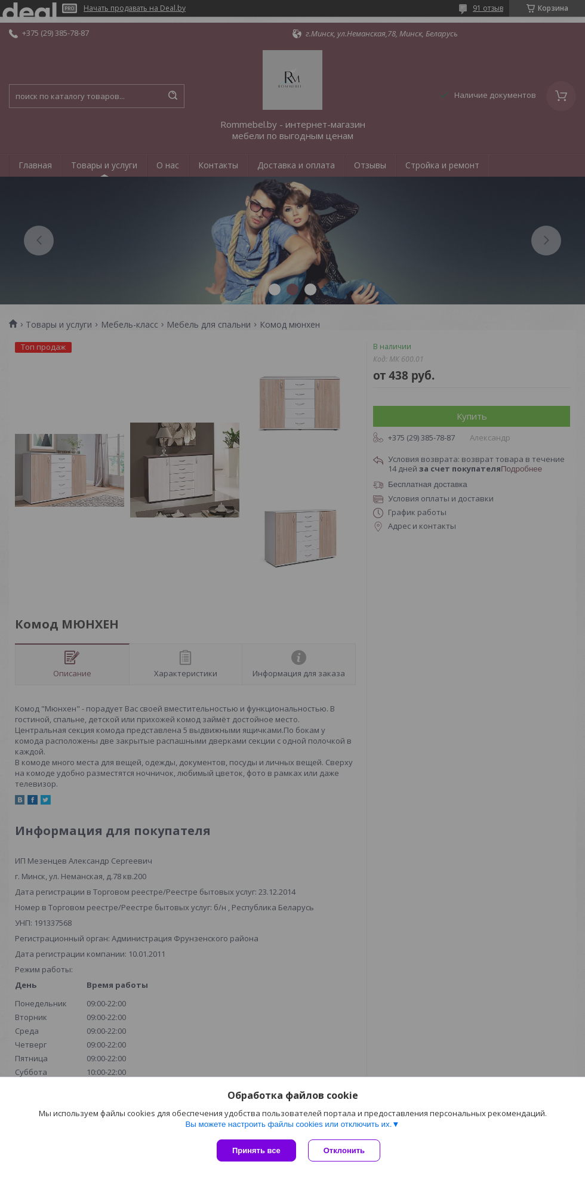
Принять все (256, 1150)
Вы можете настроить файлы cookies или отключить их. (288, 1124)
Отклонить (344, 1150)
